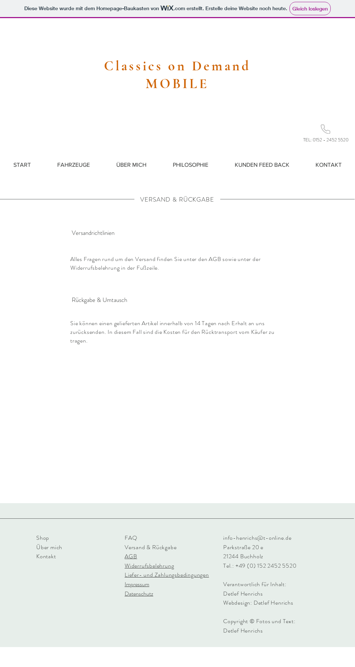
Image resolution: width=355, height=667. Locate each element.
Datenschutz (139, 593)
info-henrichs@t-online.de (257, 538)
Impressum (137, 584)
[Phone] (325, 129)
